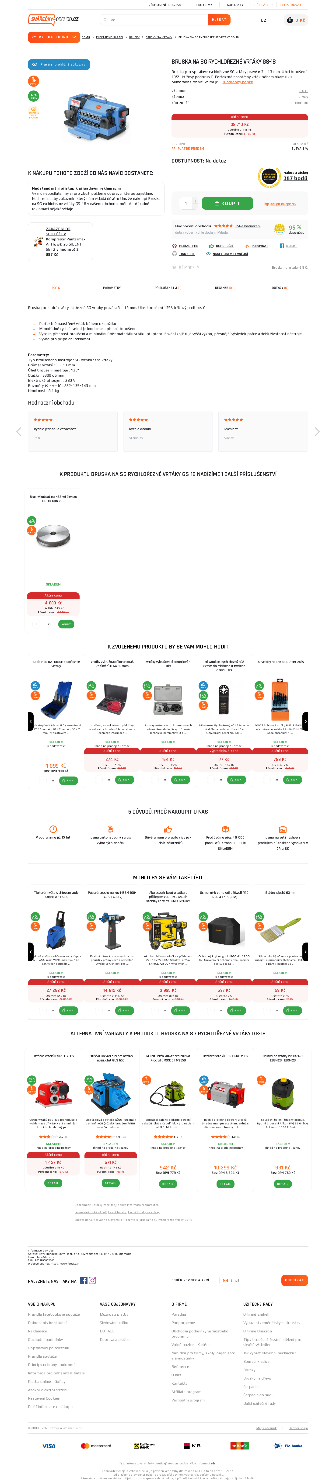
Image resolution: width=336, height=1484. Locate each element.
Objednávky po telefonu (48, 1348)
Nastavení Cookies (44, 1398)
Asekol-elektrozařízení (47, 1390)
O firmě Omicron (257, 1331)
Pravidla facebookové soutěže (54, 1314)
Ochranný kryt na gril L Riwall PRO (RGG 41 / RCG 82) (224, 894)
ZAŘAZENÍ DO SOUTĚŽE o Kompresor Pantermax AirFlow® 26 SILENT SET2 (65, 239)
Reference (180, 1366)
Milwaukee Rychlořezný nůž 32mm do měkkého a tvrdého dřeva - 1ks (224, 666)
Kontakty (235, 5)
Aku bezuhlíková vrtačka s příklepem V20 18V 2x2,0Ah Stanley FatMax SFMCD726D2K (168, 897)
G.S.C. (303, 91)
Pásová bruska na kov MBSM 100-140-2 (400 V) (112, 894)
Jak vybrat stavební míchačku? (269, 1353)
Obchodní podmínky (45, 1339)
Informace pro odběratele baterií (56, 1373)
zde (213, 1463)
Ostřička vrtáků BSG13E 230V (53, 1056)
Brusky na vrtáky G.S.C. (290, 267)
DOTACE (107, 1331)
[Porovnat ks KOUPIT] (43, 780)
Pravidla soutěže (42, 1356)
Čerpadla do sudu (258, 1395)
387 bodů (296, 178)
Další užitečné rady (259, 1403)
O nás (176, 1375)
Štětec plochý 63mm (280, 892)
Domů (86, 37)
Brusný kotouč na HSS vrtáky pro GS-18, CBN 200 (53, 498)
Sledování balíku (114, 1323)
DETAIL (53, 1183)
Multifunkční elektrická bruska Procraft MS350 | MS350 (168, 1058)
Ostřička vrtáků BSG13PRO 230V (225, 1056)
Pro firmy (204, 5)
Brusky (134, 37)
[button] (18, 432)
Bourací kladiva (256, 1361)
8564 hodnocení (248, 226)
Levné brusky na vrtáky (144, 1212)
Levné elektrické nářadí (91, 1212)
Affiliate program (186, 1392)
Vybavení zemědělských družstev (272, 1323)
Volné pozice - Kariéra (191, 1344)
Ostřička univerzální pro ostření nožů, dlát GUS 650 (110, 1058)
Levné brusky (117, 1212)
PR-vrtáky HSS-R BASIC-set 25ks (280, 661)
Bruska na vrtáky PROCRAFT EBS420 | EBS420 (283, 1058)
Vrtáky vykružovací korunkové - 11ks (168, 664)
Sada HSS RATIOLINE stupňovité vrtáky (56, 664)
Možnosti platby (114, 1314)
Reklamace (37, 1331)
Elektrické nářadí (109, 37)
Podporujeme (183, 1323)
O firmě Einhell (256, 1314)
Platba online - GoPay (46, 1381)
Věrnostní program (165, 5)
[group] (56, 722)
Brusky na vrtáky (159, 37)
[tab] (224, 288)
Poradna (179, 1314)
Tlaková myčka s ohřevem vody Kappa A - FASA (56, 894)
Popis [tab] (56, 287)
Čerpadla (251, 1386)
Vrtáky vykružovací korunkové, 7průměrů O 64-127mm (112, 664)
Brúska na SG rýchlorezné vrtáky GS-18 (166, 1219)
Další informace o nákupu (50, 1406)
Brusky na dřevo (257, 1378)
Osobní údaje (298, 1428)
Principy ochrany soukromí (51, 1365)
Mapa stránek (266, 1428)
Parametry (112, 287)
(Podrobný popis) (238, 82)
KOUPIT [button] (71, 780)
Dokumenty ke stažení (47, 1323)
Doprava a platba (115, 1339)
